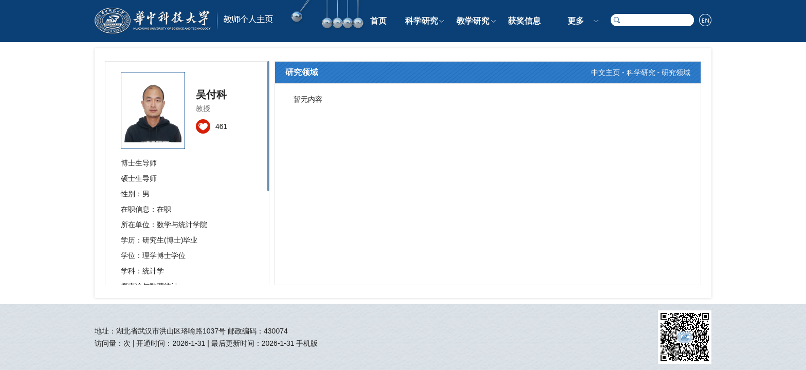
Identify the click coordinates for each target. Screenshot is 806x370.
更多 (575, 20)
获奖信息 (524, 20)
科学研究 (421, 20)
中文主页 (605, 72)
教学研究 (472, 20)
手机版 (307, 343)
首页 (378, 20)
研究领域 (676, 72)
